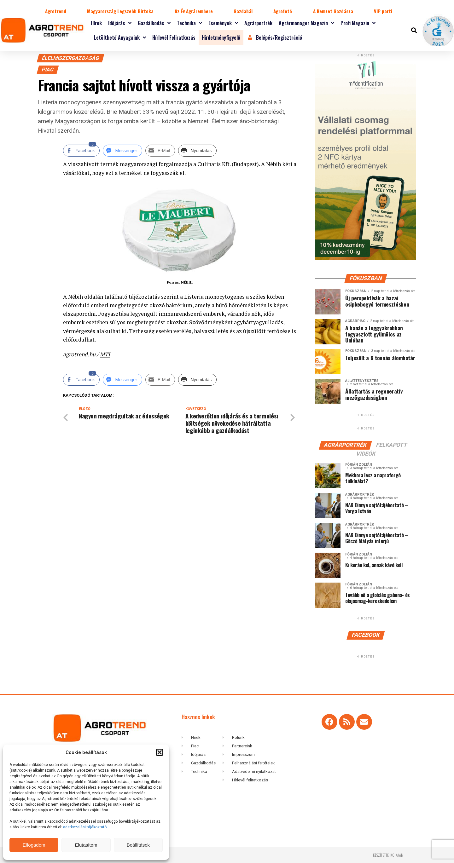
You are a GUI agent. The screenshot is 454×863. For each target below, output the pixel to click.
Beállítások (138, 845)
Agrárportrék (258, 23)
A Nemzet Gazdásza (333, 11)
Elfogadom (34, 845)
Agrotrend (55, 11)
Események (223, 23)
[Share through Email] (160, 151)
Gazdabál (243, 11)
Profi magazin (357, 23)
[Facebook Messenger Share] (122, 151)
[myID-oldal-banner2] (365, 258)
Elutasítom (86, 845)
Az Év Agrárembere (194, 11)
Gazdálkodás (154, 23)
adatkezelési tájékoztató (85, 827)
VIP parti (383, 11)
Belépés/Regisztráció (274, 37)
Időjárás (119, 23)
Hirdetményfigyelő (221, 37)
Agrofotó (282, 11)
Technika (189, 23)
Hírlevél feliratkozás (173, 37)
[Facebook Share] (81, 151)
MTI (105, 354)
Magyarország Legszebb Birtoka (120, 11)
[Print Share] (197, 151)
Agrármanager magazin (306, 23)
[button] (159, 752)
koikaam (397, 855)
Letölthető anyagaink (120, 37)
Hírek (96, 23)
